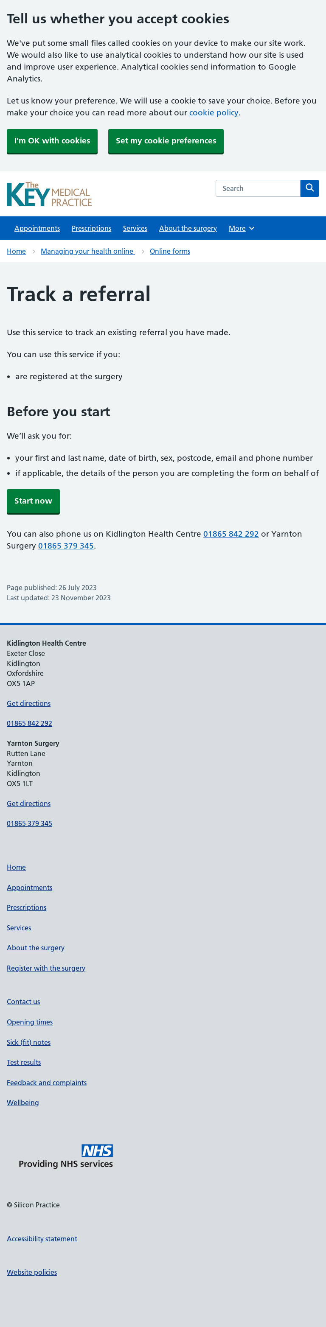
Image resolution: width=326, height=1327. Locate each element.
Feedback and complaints (47, 1082)
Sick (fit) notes (29, 1042)
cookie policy (214, 113)
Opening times (30, 1022)
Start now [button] (33, 501)
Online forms (170, 251)
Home (16, 251)
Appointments (37, 228)
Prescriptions (91, 228)
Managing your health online (88, 251)
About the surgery (188, 228)
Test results (24, 1062)
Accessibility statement (42, 1239)
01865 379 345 (66, 546)
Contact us (23, 1001)
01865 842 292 (231, 534)
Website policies (32, 1272)
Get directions (29, 703)
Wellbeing (23, 1102)
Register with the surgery (46, 968)
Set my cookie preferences (166, 141)
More (242, 228)
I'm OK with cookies (52, 141)
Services (135, 228)
